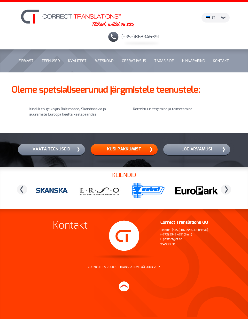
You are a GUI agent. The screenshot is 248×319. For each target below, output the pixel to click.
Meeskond (104, 61)
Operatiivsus (134, 61)
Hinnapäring (193, 61)
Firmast (26, 61)
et (216, 17)
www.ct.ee (167, 243)
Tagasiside (164, 61)
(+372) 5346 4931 (171, 234)
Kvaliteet (77, 61)
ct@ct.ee (176, 239)
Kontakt (221, 61)
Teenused (51, 61)
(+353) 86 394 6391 (184, 229)
